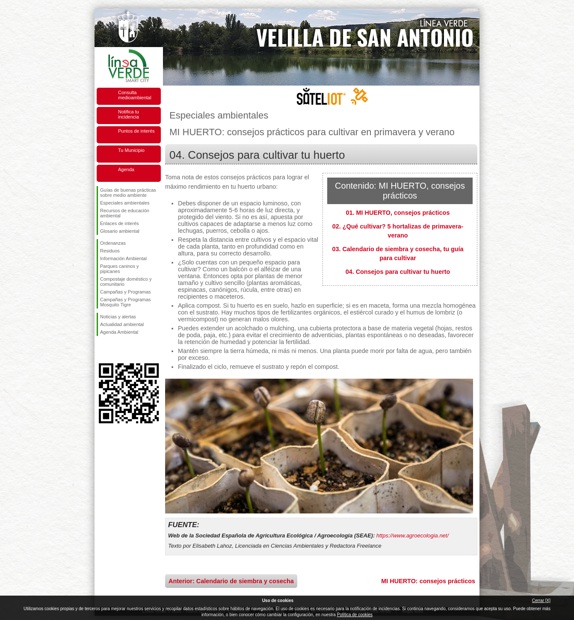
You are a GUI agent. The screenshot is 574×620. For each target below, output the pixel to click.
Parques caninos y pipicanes (119, 269)
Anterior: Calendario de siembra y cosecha (231, 581)
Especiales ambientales (125, 202)
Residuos (110, 250)
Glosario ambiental (119, 231)
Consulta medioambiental (134, 95)
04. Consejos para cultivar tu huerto (398, 271)
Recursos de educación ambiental (124, 213)
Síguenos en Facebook (102, 349)
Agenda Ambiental (119, 332)
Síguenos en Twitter (116, 349)
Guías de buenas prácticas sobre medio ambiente (128, 192)
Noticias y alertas (118, 316)
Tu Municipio (131, 150)
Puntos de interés (136, 130)
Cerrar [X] (541, 600)
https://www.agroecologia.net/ (412, 535)
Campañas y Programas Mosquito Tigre (125, 302)
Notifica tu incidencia (128, 114)
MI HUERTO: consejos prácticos (428, 581)
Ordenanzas (113, 243)
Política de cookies (355, 614)
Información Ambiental (123, 258)
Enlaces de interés (119, 223)
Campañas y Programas (125, 291)
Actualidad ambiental (122, 324)
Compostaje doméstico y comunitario (125, 281)
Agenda (126, 169)
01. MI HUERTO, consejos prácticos (398, 212)
